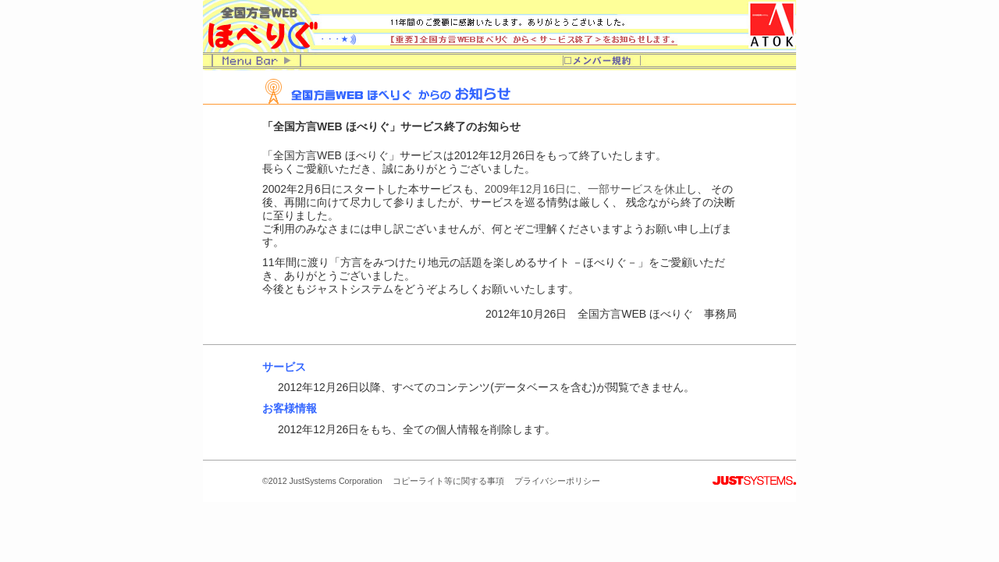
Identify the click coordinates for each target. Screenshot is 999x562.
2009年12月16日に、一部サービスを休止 (585, 189)
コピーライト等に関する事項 (448, 481)
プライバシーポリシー (557, 481)
